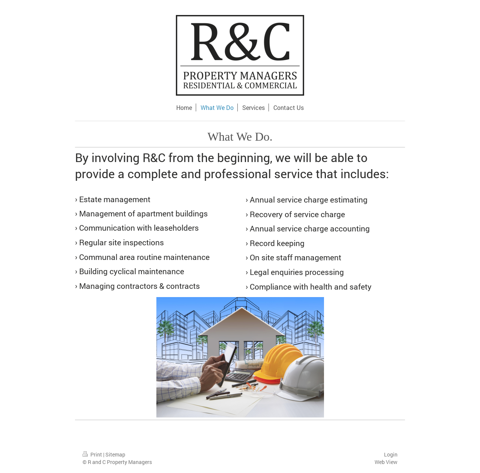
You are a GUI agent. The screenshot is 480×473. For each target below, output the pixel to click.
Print (92, 454)
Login (391, 454)
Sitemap (115, 454)
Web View (386, 461)
